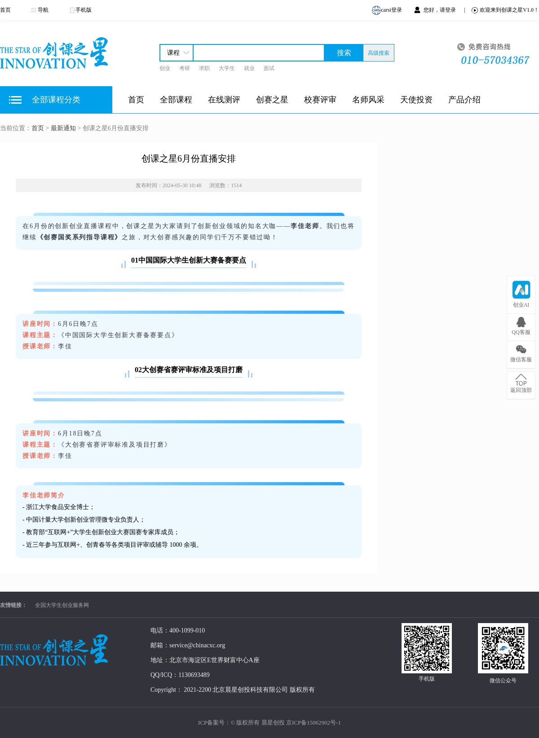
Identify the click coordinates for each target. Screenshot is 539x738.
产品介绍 (464, 99)
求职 (204, 68)
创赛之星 (272, 99)
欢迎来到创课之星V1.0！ (505, 10)
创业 (164, 68)
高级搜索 (378, 53)
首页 (5, 10)
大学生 (227, 68)
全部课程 (176, 99)
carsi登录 (388, 10)
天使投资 (416, 99)
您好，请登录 (440, 10)
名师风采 (368, 99)
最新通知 (63, 128)
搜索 (344, 53)
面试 (269, 68)
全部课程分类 (56, 99)
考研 (184, 68)
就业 (249, 68)
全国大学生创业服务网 (62, 605)
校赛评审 (320, 99)
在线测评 (224, 99)
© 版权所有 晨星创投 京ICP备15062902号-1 (285, 722)
